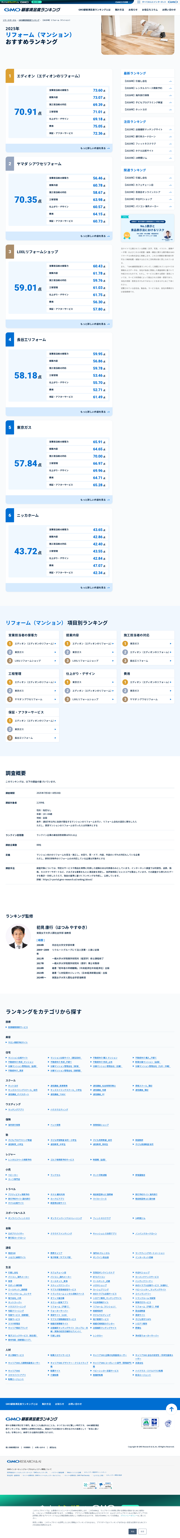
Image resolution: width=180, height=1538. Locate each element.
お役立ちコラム (150, 9)
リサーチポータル (9, 20)
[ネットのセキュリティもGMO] (21, 2)
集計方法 (119, 9)
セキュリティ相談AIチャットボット (95, 1472)
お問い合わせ (169, 9)
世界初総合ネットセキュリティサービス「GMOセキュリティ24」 (28, 1472)
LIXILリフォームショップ (35, 660)
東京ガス (35, 652)
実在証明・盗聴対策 (13, 1475)
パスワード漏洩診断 (57, 1472)
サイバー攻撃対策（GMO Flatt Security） (78, 1475)
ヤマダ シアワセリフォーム (35, 699)
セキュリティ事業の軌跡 (114, 1475)
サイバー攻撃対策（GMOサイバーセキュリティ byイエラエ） (42, 1475)
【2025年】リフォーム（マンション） (32, 10)
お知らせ (133, 9)
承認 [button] (132, 1532)
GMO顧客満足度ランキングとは (94, 9)
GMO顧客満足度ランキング (29, 20)
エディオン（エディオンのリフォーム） (35, 643)
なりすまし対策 (98, 1475)
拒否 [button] (142, 1532)
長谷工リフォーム (151, 660)
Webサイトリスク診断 (74, 1472)
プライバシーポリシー (129, 1516)
